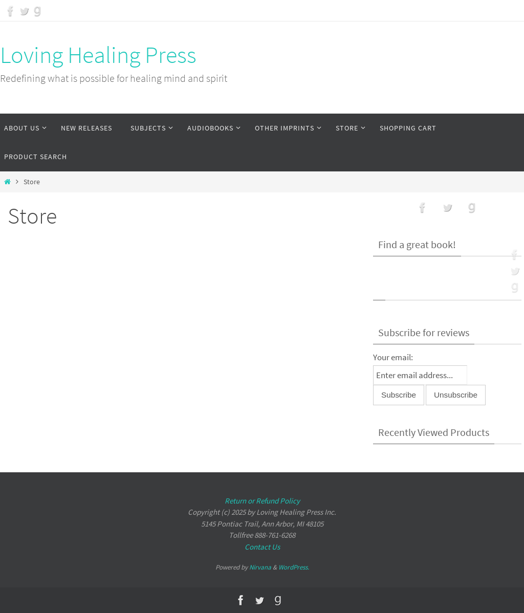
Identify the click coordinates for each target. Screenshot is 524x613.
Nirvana (260, 567)
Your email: (393, 357)
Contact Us (262, 547)
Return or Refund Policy (262, 501)
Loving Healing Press (98, 55)
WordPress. (293, 567)
